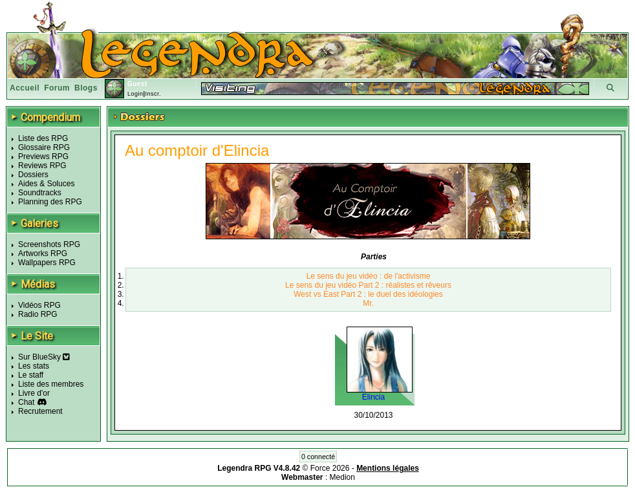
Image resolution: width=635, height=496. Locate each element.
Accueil (24, 87)
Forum (57, 87)
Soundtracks (39, 192)
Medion (342, 477)
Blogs (86, 87)
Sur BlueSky (44, 356)
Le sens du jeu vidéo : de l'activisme (369, 276)
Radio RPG (38, 314)
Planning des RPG (50, 201)
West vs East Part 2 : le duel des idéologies (368, 294)
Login (135, 94)
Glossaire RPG (44, 147)
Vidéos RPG (39, 305)
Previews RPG (43, 156)
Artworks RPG (42, 253)
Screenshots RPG (49, 244)
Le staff (30, 375)
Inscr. (153, 94)
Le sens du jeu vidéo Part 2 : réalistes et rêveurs (368, 285)
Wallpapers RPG (47, 262)
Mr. (368, 303)
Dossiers (33, 174)
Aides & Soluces (46, 183)
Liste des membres (50, 384)
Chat (26, 402)
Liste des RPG (43, 138)
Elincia (373, 397)
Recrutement (40, 411)
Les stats (33, 366)
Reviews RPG (42, 165)
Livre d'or (34, 393)
